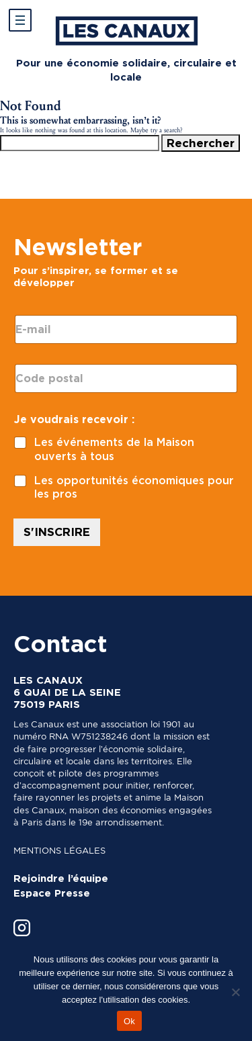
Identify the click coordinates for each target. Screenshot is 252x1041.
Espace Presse (51, 893)
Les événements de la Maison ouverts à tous (114, 449)
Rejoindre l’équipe (60, 878)
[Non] (235, 992)
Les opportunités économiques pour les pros (134, 487)
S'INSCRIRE (57, 532)
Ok (129, 1021)
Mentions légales (59, 851)
